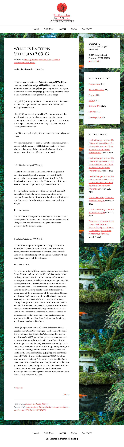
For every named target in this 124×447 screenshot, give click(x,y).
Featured (93, 95)
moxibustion (19, 410)
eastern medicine (60, 407)
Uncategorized (95, 117)
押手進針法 (30, 410)
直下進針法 (41, 410)
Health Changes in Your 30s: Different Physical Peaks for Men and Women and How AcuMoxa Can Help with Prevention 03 (101, 146)
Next (66, 394)
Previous (19, 388)
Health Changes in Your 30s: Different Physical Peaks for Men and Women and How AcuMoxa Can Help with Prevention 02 (101, 164)
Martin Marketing (69, 438)
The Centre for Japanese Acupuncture (62, 12)
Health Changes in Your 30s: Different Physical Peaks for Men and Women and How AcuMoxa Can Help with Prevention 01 (101, 182)
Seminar (92, 111)
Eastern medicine (33, 404)
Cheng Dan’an (45, 407)
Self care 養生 (95, 106)
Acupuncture (94, 84)
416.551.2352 (94, 61)
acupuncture (32, 407)
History (45, 404)
